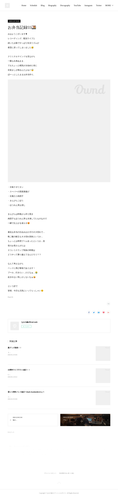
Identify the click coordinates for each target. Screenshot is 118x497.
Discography (74, 5)
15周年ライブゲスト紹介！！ (19, 370)
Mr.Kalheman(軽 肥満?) (22, 446)
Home (33, 5)
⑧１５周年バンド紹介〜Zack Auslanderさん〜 (26, 392)
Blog (52, 5)
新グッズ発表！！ (14, 348)
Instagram (98, 5)
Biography (61, 5)
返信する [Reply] (106, 458)
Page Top (59, 483)
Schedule (42, 5)
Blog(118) (10, 297)
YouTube (86, 5)
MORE (108, 5)
